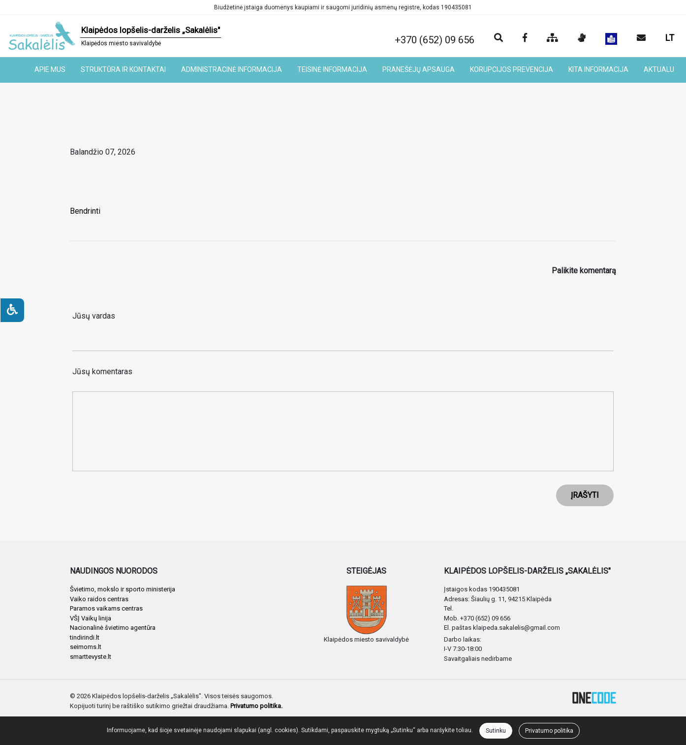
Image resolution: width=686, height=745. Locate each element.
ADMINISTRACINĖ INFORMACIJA (231, 69)
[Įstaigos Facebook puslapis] (525, 38)
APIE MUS (49, 69)
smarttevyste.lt (90, 656)
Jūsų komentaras (102, 371)
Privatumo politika (549, 730)
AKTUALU (659, 69)
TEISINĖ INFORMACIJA (332, 69)
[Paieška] (498, 38)
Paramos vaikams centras (106, 608)
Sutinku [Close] (496, 730)
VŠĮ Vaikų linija (90, 618)
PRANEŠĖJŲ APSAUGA (418, 69)
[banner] (114, 36)
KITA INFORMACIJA (598, 69)
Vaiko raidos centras (99, 599)
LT (669, 37)
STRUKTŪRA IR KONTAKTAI (123, 69)
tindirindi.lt (84, 637)
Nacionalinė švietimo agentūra (113, 627)
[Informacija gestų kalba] (582, 38)
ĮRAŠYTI (585, 495)
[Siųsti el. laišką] (641, 38)
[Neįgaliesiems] (12, 310)
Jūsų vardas (93, 316)
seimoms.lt (85, 646)
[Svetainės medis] (552, 38)
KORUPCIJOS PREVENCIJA (511, 69)
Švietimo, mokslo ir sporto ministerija (122, 589)
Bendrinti (85, 211)
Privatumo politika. (256, 706)
